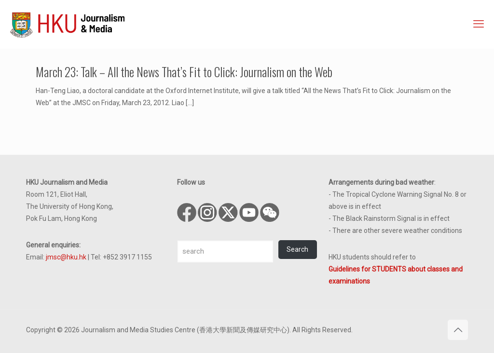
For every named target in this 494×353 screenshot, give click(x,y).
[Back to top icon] (458, 330)
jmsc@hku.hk (66, 257)
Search (297, 249)
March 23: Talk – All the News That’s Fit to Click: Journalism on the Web (184, 72)
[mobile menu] (478, 24)
